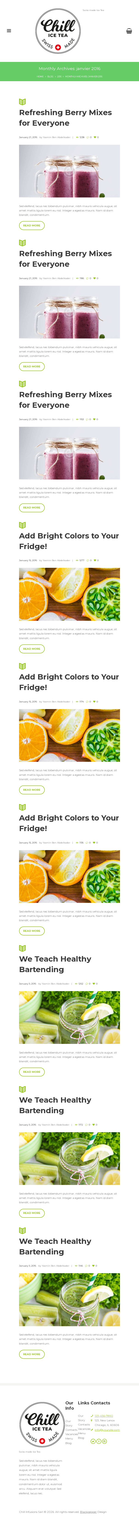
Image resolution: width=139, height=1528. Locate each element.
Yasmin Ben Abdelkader (56, 137)
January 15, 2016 (28, 562)
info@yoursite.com (107, 1435)
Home (40, 76)
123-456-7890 (104, 1421)
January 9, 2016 (27, 988)
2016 (59, 76)
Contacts (71, 1435)
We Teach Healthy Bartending (69, 963)
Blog (50, 76)
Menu (69, 1444)
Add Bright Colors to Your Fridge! (69, 538)
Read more (31, 226)
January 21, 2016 (28, 137)
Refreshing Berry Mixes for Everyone (69, 112)
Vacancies (71, 1440)
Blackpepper (88, 1517)
